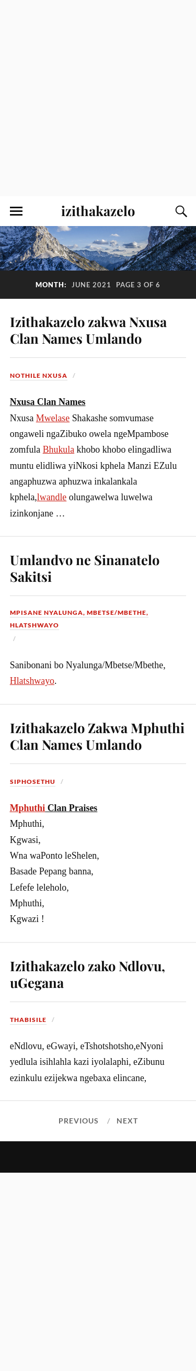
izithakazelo (98, 210)
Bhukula (58, 449)
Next (127, 1121)
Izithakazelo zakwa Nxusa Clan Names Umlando (88, 329)
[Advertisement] (98, 98)
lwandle (52, 497)
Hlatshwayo (32, 681)
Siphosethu (32, 781)
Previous (79, 1121)
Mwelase (53, 418)
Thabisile (28, 1020)
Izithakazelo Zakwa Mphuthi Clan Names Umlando (97, 735)
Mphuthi (27, 808)
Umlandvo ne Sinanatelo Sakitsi (84, 567)
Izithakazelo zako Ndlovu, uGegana (87, 974)
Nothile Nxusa (38, 375)
